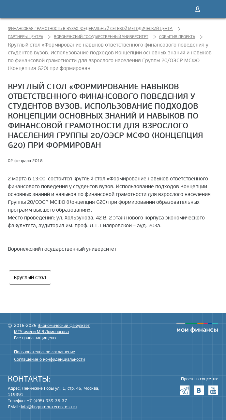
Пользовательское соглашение (44, 352)
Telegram (184, 390)
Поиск (184, 9)
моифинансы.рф (197, 328)
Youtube (213, 390)
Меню (211, 9)
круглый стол (30, 277)
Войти (197, 9)
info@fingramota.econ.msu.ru (49, 407)
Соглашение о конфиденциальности (49, 359)
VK (199, 390)
